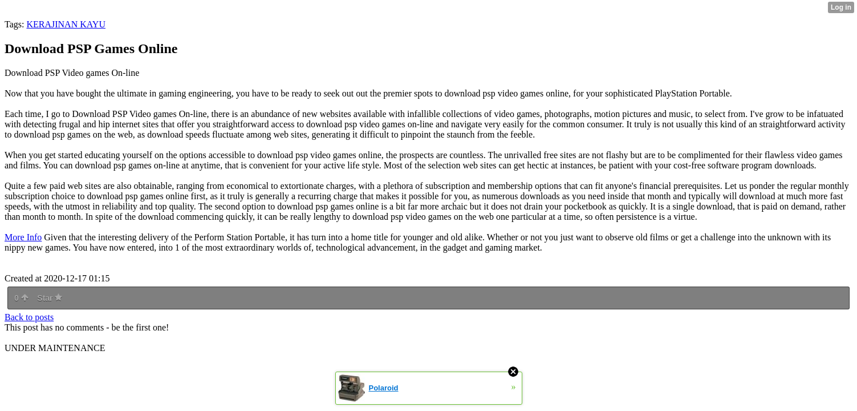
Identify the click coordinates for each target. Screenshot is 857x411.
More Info (23, 237)
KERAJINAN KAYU (65, 24)
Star (49, 298)
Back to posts (29, 317)
